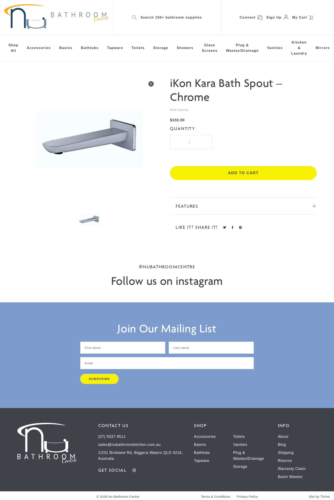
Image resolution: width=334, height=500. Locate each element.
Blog (282, 444)
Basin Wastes (290, 477)
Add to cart (243, 173)
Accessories (39, 48)
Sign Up (274, 17)
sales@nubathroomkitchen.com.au (129, 444)
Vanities (275, 48)
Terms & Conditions (215, 496)
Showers (185, 48)
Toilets (138, 48)
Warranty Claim (292, 469)
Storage (160, 48)
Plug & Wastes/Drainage (242, 47)
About (283, 436)
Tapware (115, 48)
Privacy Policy (247, 496)
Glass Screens (210, 47)
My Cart (299, 17)
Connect (248, 17)
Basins (66, 48)
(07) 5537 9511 (112, 436)
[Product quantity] (191, 142)
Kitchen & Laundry (299, 48)
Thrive (325, 496)
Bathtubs (90, 48)
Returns (285, 461)
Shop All (13, 47)
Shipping (286, 453)
